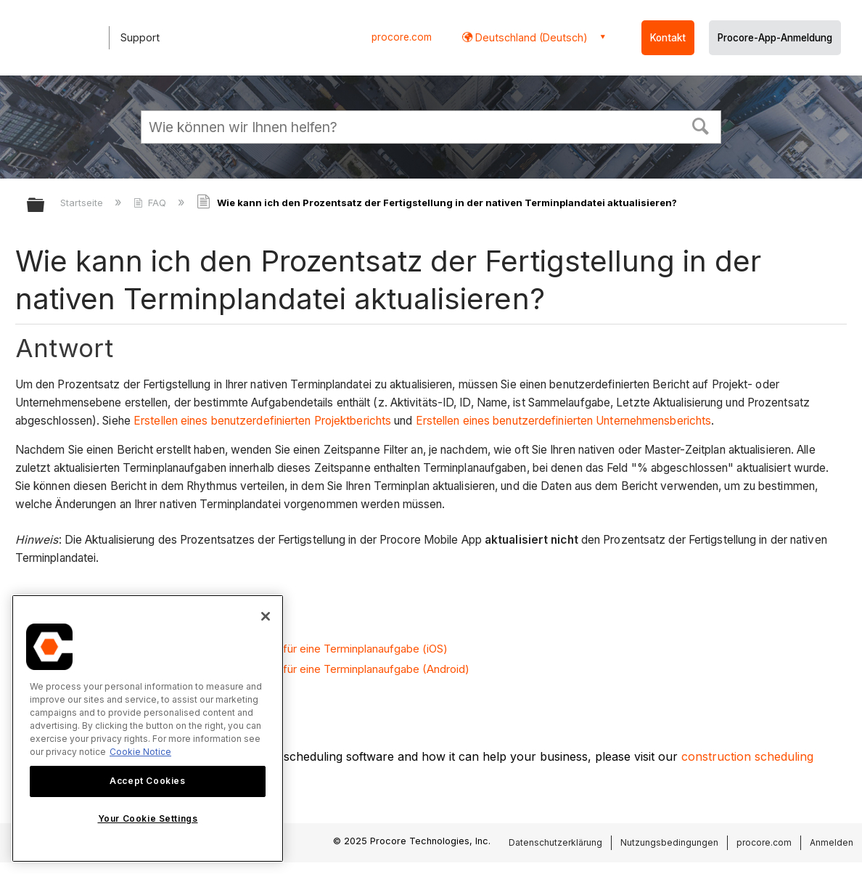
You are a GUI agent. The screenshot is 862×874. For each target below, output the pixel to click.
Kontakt (668, 38)
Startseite (83, 202)
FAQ (151, 202)
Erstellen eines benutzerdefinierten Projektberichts (261, 421)
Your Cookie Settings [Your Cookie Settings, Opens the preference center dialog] (148, 818)
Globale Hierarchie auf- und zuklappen (45, 205)
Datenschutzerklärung (555, 842)
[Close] (266, 616)
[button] (701, 125)
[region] (148, 728)
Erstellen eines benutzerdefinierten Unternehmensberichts (564, 421)
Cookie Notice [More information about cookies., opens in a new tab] (140, 751)
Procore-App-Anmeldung (775, 38)
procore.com (402, 37)
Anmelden (831, 842)
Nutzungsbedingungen (669, 842)
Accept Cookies (147, 780)
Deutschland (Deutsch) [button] (530, 37)
